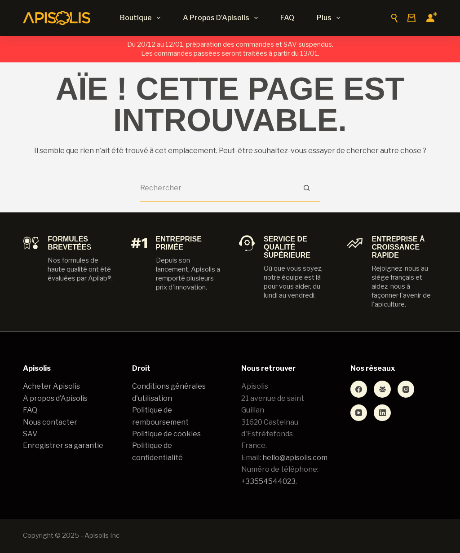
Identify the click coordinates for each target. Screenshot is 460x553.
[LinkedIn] (382, 412)
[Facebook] (358, 389)
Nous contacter (50, 422)
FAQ (287, 17)
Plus (330, 18)
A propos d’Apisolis (222, 18)
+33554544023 (268, 481)
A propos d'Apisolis (55, 398)
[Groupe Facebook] (382, 389)
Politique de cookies (166, 434)
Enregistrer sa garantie (63, 445)
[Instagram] (406, 389)
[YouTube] (358, 412)
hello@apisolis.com (294, 457)
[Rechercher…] (216, 188)
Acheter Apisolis (51, 386)
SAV (30, 434)
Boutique (142, 18)
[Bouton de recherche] (306, 188)
